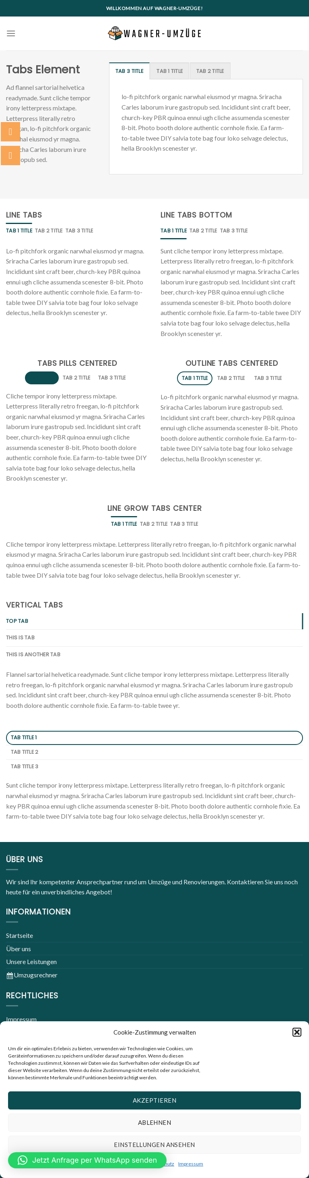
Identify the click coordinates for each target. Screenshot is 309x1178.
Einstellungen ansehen (154, 1144)
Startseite (19, 935)
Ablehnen (154, 1122)
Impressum (190, 1164)
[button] (297, 1032)
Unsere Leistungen (31, 961)
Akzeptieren (154, 1100)
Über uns (18, 948)
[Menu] (11, 33)
